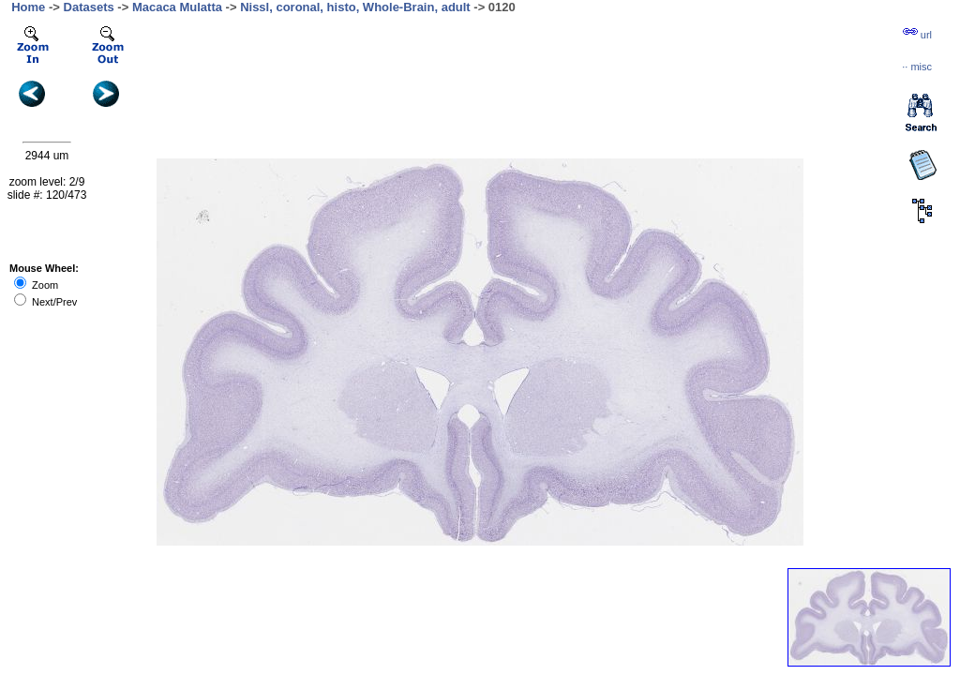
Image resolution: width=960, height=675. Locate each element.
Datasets (89, 7)
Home (28, 7)
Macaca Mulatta (177, 7)
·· (917, 66)
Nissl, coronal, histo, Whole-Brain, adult (355, 7)
